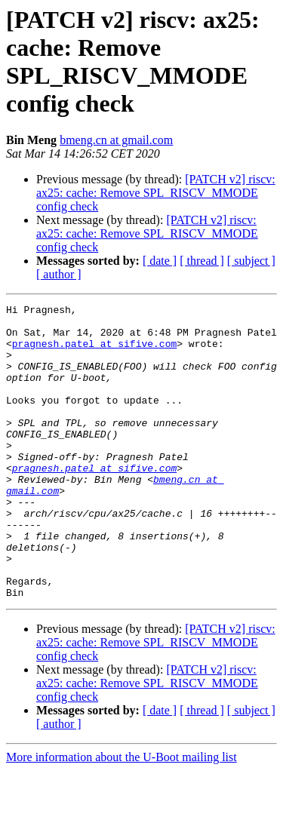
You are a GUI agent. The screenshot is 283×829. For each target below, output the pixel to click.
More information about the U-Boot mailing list (121, 815)
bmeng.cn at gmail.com (116, 140)
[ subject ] (251, 260)
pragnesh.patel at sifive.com (94, 352)
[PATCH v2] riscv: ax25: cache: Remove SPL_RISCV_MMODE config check (155, 193)
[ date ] (160, 260)
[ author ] (59, 274)
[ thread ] (202, 260)
